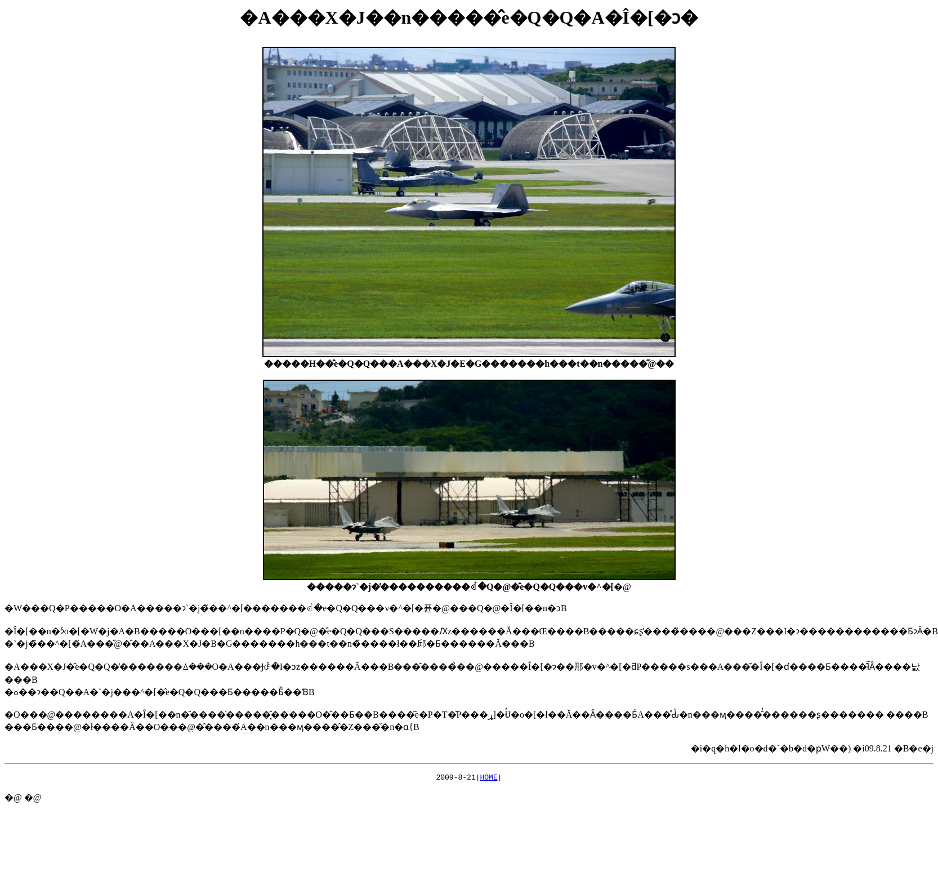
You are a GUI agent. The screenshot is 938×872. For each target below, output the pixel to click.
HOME (489, 778)
